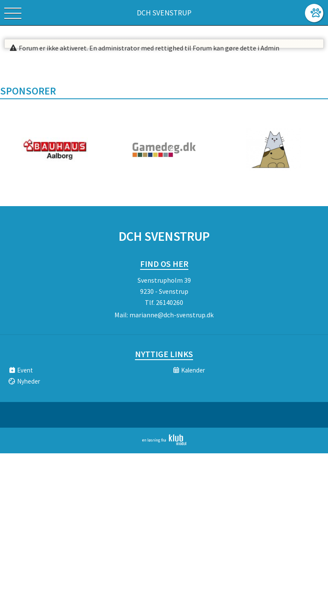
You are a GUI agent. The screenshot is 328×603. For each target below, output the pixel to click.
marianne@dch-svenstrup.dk (171, 314)
